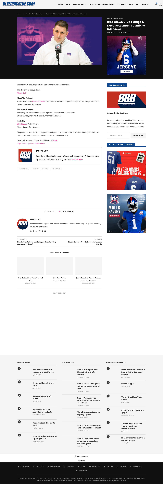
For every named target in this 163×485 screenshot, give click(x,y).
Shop (68, 4)
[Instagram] (53, 468)
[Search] (160, 4)
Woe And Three (59, 278)
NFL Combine (56, 169)
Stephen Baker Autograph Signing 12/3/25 (44, 437)
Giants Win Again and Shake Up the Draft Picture (87, 372)
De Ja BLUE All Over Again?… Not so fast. (42, 411)
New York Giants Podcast (34, 14)
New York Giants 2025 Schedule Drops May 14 (43, 371)
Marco (19, 93)
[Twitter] (38, 468)
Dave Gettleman (24, 169)
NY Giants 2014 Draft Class (42, 397)
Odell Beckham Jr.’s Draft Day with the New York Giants (133, 372)
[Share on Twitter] (65, 212)
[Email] (81, 468)
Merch (54, 141)
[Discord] (81, 472)
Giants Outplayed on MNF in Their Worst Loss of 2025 (89, 428)
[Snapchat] (136, 468)
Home (60, 4)
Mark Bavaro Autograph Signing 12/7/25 (88, 413)
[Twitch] (121, 468)
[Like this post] (61, 212)
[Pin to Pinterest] (68, 212)
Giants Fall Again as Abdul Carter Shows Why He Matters (88, 400)
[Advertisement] (59, 190)
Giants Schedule (79, 4)
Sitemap (81, 462)
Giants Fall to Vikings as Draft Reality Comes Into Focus (88, 386)
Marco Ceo (112, 32)
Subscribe (138, 135)
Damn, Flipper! (128, 384)
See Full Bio (77, 160)
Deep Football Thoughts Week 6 (43, 424)
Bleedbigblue (22, 124)
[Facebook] (23, 468)
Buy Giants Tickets (125, 4)
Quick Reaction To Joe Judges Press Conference (88, 279)
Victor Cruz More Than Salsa (131, 398)
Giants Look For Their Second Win (30, 279)
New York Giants (38, 101)
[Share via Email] (72, 212)
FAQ (137, 4)
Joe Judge (45, 169)
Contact (146, 4)
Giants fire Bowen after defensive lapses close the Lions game (88, 442)
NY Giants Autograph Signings (102, 4)
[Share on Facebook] (63, 212)
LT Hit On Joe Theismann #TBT (132, 411)
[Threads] (69, 468)
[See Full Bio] (82, 160)
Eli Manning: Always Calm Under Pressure (133, 439)
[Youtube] (94, 468)
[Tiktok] (108, 468)
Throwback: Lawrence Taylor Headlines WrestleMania (131, 426)
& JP (24, 93)
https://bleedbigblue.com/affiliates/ (31, 144)
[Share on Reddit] (70, 212)
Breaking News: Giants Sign (43, 384)
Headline (35, 169)
